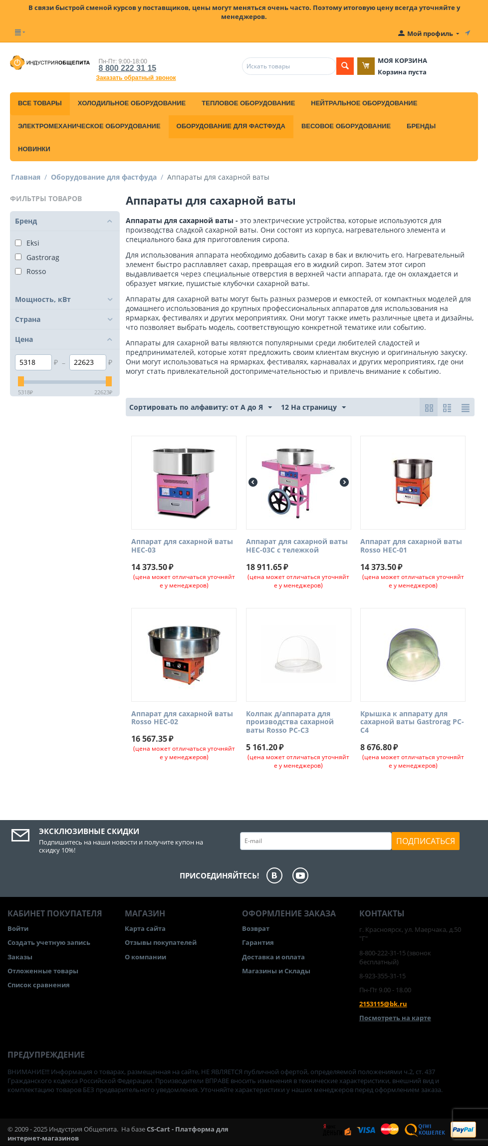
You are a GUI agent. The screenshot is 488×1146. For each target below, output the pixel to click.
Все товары (40, 103)
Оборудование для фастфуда (231, 126)
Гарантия (258, 942)
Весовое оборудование (346, 126)
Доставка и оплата (273, 956)
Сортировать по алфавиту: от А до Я (200, 407)
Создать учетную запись (48, 942)
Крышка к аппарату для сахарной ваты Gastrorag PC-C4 (412, 722)
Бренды (421, 126)
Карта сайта (145, 928)
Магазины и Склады (276, 970)
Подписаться (425, 841)
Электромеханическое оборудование (89, 126)
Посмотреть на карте (395, 1017)
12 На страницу (313, 407)
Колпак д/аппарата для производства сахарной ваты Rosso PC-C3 (290, 722)
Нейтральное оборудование (364, 103)
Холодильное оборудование (132, 103)
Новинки (34, 149)
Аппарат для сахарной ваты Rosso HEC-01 (411, 546)
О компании (145, 956)
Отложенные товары (42, 970)
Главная (25, 177)
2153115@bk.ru (383, 1003)
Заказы (19, 956)
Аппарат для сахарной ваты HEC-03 (182, 546)
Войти (17, 928)
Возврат (255, 928)
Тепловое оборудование (248, 103)
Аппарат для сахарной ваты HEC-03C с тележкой (297, 546)
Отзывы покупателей (161, 942)
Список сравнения (38, 984)
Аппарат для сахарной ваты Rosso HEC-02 (182, 718)
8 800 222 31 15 (128, 68)
